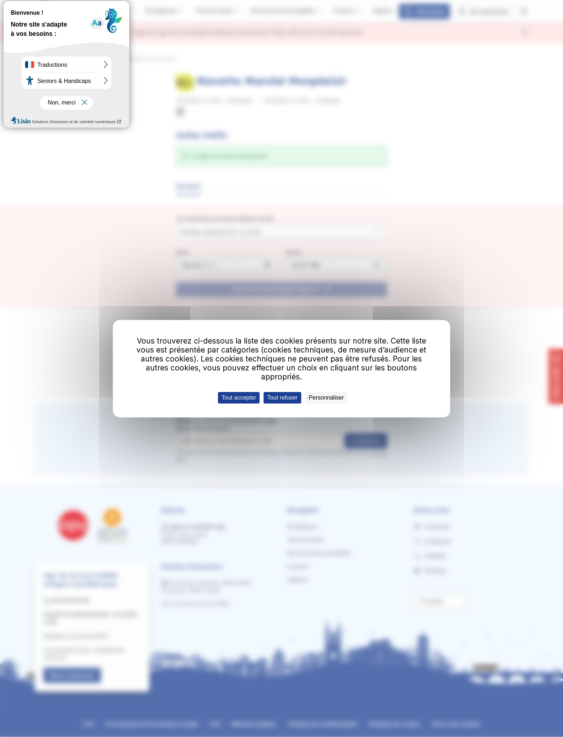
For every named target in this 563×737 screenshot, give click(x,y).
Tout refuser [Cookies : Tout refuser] (282, 398)
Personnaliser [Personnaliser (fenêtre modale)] (326, 398)
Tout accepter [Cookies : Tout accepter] (239, 398)
